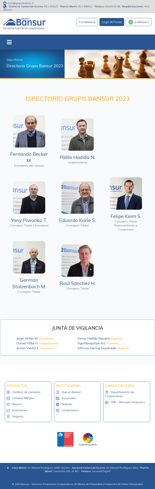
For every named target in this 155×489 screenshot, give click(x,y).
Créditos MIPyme (20, 398)
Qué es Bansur (68, 392)
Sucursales (66, 398)
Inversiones (17, 410)
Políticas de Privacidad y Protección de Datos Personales (109, 484)
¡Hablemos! (138, 22)
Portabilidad (87, 22)
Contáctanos (67, 410)
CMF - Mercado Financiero (125, 402)
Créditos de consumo (23, 392)
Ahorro (14, 404)
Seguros (15, 416)
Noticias (64, 404)
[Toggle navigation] (9, 42)
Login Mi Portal (112, 22)
